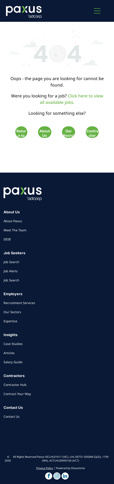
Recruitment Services (19, 303)
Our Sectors (12, 312)
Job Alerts (11, 271)
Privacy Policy (44, 468)
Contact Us (12, 416)
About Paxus (13, 221)
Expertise (10, 321)
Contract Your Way (17, 394)
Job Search (11, 262)
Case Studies (13, 344)
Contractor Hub (15, 385)
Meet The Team (15, 230)
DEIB (7, 239)
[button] (97, 11)
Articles (9, 353)
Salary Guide (13, 362)
